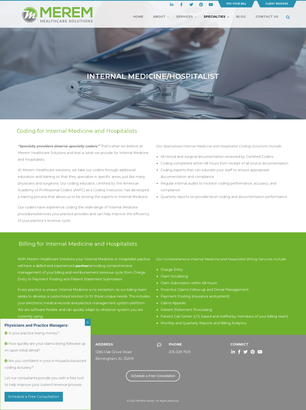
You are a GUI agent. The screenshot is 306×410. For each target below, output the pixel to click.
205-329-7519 (180, 352)
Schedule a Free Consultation (153, 376)
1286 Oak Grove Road (113, 352)
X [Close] (88, 322)
